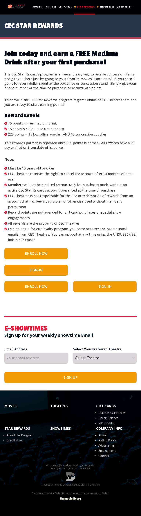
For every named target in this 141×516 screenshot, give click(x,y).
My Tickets (124, 6)
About (102, 435)
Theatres (50, 6)
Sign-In (36, 270)
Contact (103, 456)
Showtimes (105, 6)
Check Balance (108, 418)
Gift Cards (65, 6)
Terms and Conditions (78, 468)
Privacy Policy (58, 468)
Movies (37, 6)
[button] (105, 358)
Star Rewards (84, 6)
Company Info (109, 428)
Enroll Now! (14, 440)
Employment (107, 451)
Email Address (15, 349)
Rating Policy (107, 440)
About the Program (20, 435)
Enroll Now (36, 253)
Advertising (106, 445)
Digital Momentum (70, 476)
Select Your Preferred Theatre (97, 349)
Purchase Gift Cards (112, 413)
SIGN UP (70, 377)
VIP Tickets (106, 423)
